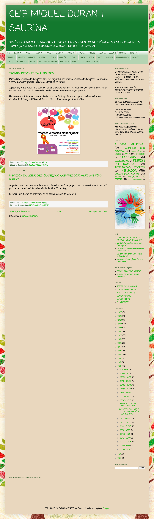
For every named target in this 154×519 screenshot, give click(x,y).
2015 (120, 354)
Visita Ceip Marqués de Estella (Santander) (130, 260)
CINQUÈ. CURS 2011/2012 (127, 289)
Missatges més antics (97, 211)
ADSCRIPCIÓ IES (136, 151)
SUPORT (135, 57)
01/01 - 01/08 (125, 449)
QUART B (31, 57)
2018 (120, 343)
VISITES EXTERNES (135, 179)
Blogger (106, 508)
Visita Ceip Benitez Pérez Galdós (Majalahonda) (130, 249)
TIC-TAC (33, 62)
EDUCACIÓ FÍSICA (122, 57)
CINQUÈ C (73, 57)
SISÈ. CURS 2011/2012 (126, 293)
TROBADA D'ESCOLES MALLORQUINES (31, 73)
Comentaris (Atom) (30, 216)
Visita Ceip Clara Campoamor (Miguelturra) (129, 255)
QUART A (21, 57)
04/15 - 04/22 (125, 422)
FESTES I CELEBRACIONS (38, 165)
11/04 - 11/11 (124, 373)
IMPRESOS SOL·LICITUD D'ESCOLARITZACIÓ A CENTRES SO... (129, 411)
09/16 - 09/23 (126, 381)
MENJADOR (129, 171)
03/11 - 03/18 (125, 430)
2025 (120, 316)
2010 (120, 458)
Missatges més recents (20, 211)
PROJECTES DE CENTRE (130, 178)
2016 (120, 350)
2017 (120, 347)
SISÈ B (91, 57)
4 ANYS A (38, 53)
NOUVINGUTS (22, 62)
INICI (8, 53)
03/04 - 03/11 (125, 434)
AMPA (127, 154)
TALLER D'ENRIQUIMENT (48, 62)
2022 (120, 327)
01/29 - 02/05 (126, 442)
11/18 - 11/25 (125, 369)
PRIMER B (91, 53)
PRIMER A (80, 53)
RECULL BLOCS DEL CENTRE (129, 271)
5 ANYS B (70, 53)
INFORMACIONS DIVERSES (39, 205)
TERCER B (11, 57)
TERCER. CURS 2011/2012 (127, 286)
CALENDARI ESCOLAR (90, 62)
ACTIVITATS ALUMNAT (130, 144)
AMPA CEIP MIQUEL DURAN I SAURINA (129, 275)
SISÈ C (99, 57)
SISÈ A (82, 57)
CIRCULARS (128, 157)
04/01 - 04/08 (126, 426)
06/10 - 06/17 (125, 393)
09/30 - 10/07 (126, 377)
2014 (120, 358)
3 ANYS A (17, 53)
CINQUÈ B (62, 57)
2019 (120, 339)
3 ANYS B (27, 53)
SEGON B (112, 53)
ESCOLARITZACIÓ (122, 161)
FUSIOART (109, 57)
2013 (120, 362)
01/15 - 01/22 (125, 445)
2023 (120, 324)
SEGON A (102, 53)
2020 (120, 335)
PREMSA (118, 177)
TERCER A (133, 53)
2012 (120, 366)
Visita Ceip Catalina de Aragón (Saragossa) (129, 244)
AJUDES (118, 154)
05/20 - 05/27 (126, 396)
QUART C (42, 57)
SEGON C (122, 53)
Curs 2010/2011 (123, 302)
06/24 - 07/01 (125, 389)
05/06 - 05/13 (126, 400)
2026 (120, 312)
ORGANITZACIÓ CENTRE (127, 174)
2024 (120, 320)
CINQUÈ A (52, 57)
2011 (119, 454)
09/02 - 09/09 (126, 385)
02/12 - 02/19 (125, 438)
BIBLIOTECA (64, 62)
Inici (59, 211)
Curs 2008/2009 (124, 296)
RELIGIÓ (75, 62)
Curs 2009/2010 (123, 299)
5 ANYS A (59, 53)
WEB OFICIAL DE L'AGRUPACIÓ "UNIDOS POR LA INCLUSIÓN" (130, 239)
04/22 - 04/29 (126, 418)
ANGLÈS (11, 62)
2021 (120, 331)
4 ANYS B (49, 53)
